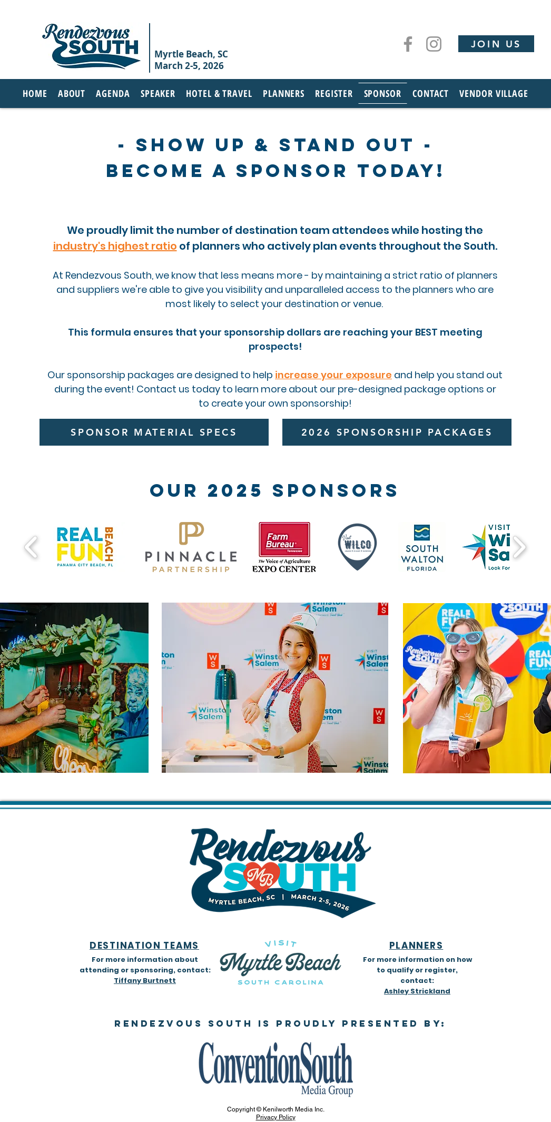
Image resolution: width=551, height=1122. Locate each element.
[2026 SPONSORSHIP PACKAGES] (396, 432)
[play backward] (31, 547)
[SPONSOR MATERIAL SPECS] (154, 432)
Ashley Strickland (417, 991)
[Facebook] (408, 44)
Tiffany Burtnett (145, 981)
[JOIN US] (496, 43)
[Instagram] (434, 44)
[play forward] (519, 547)
